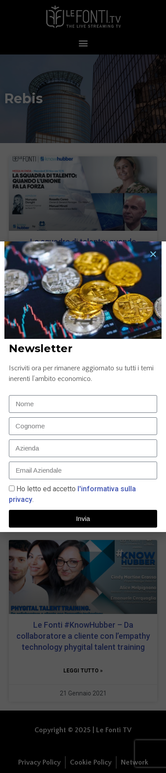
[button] (153, 254)
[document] (83, 386)
